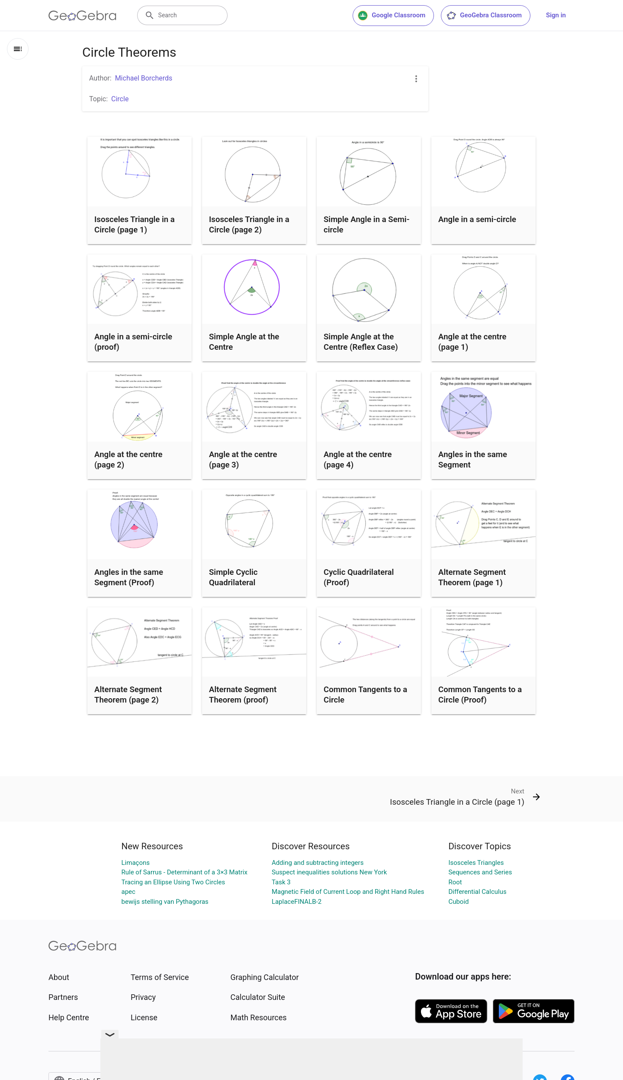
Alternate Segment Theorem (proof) (242, 695)
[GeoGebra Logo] (82, 15)
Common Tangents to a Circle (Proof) (480, 695)
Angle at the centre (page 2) (128, 460)
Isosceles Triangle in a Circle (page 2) (249, 225)
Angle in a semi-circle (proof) (133, 342)
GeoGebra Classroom (484, 15)
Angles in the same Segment (472, 460)
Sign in (556, 15)
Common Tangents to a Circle (365, 695)
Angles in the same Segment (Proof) (128, 577)
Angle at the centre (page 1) (472, 342)
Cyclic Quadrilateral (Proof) (359, 577)
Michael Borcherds (144, 78)
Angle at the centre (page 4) (358, 460)
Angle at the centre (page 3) (243, 460)
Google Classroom (391, 15)
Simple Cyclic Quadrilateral (233, 577)
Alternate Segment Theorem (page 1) (472, 577)
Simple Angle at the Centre (244, 342)
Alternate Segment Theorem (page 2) (128, 695)
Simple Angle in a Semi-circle (366, 225)
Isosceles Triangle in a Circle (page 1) (134, 225)
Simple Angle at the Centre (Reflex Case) (361, 342)
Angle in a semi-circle (477, 219)
